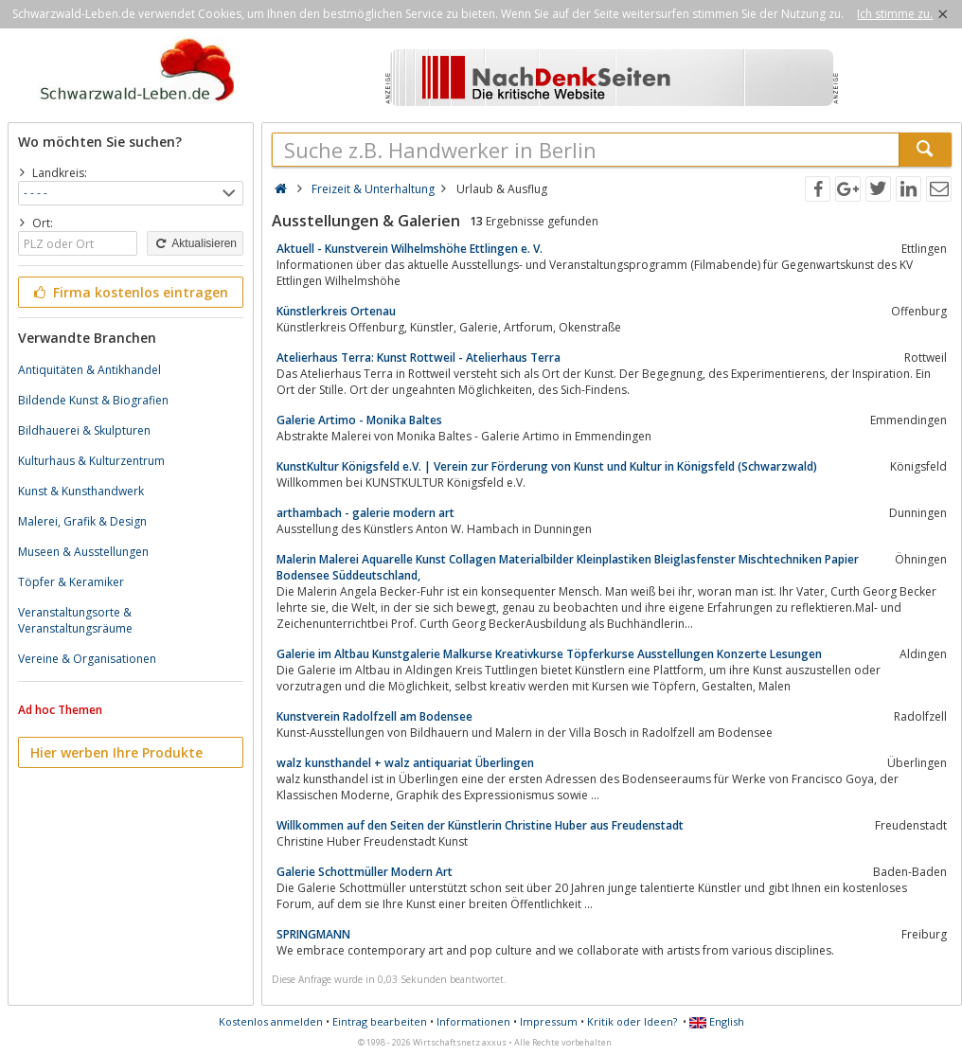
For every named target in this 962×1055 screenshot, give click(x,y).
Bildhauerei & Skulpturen (84, 430)
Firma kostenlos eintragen (129, 292)
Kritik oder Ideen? (632, 1021)
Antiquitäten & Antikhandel (89, 370)
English (716, 1021)
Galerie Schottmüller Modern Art (364, 872)
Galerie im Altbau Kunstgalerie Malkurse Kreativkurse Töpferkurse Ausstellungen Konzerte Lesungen (549, 654)
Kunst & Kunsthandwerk (81, 491)
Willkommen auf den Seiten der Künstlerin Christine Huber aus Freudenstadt (480, 825)
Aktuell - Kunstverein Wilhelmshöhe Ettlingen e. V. (409, 249)
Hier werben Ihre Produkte (116, 752)
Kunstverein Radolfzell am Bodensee (374, 716)
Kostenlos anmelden (271, 1021)
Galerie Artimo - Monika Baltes (359, 420)
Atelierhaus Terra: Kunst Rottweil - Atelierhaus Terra (418, 357)
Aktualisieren (195, 243)
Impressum (549, 1021)
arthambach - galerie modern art (365, 513)
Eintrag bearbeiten (379, 1021)
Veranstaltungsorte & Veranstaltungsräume (75, 620)
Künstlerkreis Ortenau (336, 311)
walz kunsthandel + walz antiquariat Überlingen (405, 763)
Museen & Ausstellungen (83, 552)
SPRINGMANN (313, 934)
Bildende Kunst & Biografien (93, 400)
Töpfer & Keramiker (71, 582)
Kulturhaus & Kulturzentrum (91, 461)
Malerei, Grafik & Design (82, 521)
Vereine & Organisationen (87, 659)
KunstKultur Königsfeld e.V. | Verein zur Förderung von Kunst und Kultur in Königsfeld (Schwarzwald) (546, 466)
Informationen (473, 1021)
